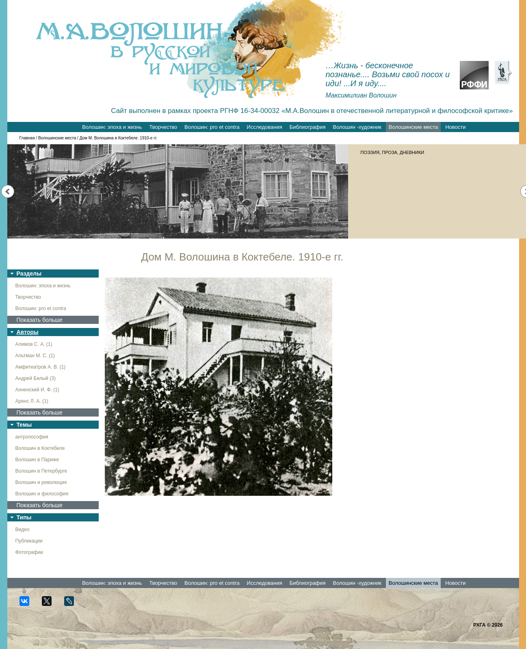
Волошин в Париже (37, 459)
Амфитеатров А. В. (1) (40, 367)
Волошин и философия (42, 494)
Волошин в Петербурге (41, 471)
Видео (22, 529)
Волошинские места (413, 127)
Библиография (308, 127)
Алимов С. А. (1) (33, 344)
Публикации (29, 541)
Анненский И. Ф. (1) (37, 390)
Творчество (163, 127)
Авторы (28, 332)
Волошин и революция (41, 482)
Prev (7, 191)
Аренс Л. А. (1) (31, 401)
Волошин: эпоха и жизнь (112, 127)
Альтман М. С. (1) (35, 355)
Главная (27, 138)
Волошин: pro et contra (212, 127)
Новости (455, 127)
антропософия (31, 437)
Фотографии (29, 552)
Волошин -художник (357, 127)
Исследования (264, 127)
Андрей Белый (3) (35, 378)
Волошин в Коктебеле (40, 448)
